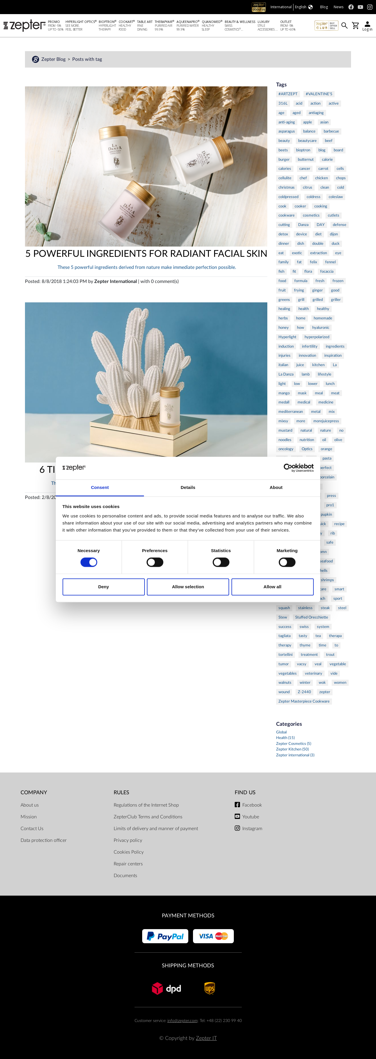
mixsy (283, 421)
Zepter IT (206, 1038)
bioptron (303, 150)
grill (301, 299)
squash (284, 608)
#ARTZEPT (288, 94)
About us (30, 805)
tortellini (285, 654)
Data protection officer (44, 840)
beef (329, 141)
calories (284, 168)
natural (306, 430)
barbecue (331, 131)
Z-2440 (304, 692)
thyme (305, 645)
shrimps (327, 580)
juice (300, 365)
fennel (330, 262)
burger (284, 159)
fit (294, 271)
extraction (318, 253)
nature (325, 430)
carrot (323, 168)
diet (318, 234)
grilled (318, 299)
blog (321, 150)
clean (324, 187)
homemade (323, 318)
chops (341, 178)
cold (340, 187)
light (282, 384)
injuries (284, 355)
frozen (338, 281)
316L (283, 103)
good (335, 290)
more (300, 421)
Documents (125, 875)
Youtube (250, 817)
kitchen (318, 365)
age (281, 113)
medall (283, 402)
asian (324, 122)
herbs (283, 318)
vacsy (301, 664)
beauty (284, 141)
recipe (339, 524)
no (341, 430)
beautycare (307, 141)
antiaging (316, 113)
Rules (121, 792)
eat (281, 253)
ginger (317, 290)
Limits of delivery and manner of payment (156, 828)
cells (340, 168)
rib (332, 533)
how (300, 327)
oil (324, 440)
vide (334, 673)
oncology (285, 449)
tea (318, 636)
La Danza (285, 374)
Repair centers (128, 864)
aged (297, 113)
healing (284, 309)
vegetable (338, 664)
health (303, 309)
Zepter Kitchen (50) (292, 749)
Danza (303, 225)
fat (299, 262)
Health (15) (285, 738)
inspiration (333, 355)
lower (313, 384)
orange (326, 449)
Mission (29, 817)
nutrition (307, 440)
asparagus (286, 131)
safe (329, 542)
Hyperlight (287, 337)
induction (286, 346)
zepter (324, 692)
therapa (335, 636)
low (297, 384)
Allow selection (188, 586)
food (282, 281)
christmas (286, 187)
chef (303, 178)
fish (281, 271)
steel (342, 608)
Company (34, 792)
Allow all (272, 586)
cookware (286, 215)
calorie (327, 159)
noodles (284, 440)
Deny (103, 586)
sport (337, 598)
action (315, 103)
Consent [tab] (100, 487)
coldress (313, 197)
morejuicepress (326, 421)
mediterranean (290, 411)
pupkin (326, 514)
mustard (285, 430)
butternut (306, 159)
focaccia (326, 271)
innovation (307, 355)
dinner (283, 243)
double (317, 243)
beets (283, 150)
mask (302, 393)
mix (332, 411)
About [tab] (276, 487)
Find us (245, 792)
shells (323, 570)
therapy (284, 645)
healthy (323, 309)
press (331, 495)
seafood (326, 561)
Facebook (252, 805)
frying (299, 290)
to (336, 645)
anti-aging (286, 122)
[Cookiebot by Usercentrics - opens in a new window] (288, 468)
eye (338, 253)
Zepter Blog (54, 59)
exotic (297, 253)
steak (325, 608)
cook (282, 206)
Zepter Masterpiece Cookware (304, 701)
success (284, 627)
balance (309, 131)
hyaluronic (320, 327)
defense (339, 225)
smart (339, 589)
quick (321, 524)
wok (322, 682)
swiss (304, 627)
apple (307, 122)
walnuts (284, 682)
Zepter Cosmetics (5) (293, 744)
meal (319, 393)
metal (315, 411)
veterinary (313, 673)
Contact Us (32, 828)
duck (336, 243)
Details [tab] (188, 487)
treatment (309, 654)
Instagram (252, 828)
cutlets (333, 215)
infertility (310, 346)
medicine (325, 402)
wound (284, 692)
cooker (300, 206)
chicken (321, 178)
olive (338, 440)
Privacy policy (128, 840)
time (322, 645)
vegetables (287, 673)
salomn (321, 552)
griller (336, 299)
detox (283, 234)
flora (308, 271)
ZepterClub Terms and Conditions (148, 817)
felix (313, 262)
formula (300, 281)
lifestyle (324, 374)
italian (283, 365)
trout (330, 654)
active (334, 103)
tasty (303, 636)
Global (281, 732)
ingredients (335, 346)
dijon (334, 234)
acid (299, 103)
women (340, 682)
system (323, 627)
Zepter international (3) (295, 755)
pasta (327, 458)
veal (318, 664)
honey (283, 327)
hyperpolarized (317, 337)
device (301, 234)
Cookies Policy (129, 852)
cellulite (284, 178)
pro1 (330, 505)
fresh (319, 281)
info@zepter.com (182, 1020)
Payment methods (188, 915)
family (283, 262)
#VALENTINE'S (319, 94)
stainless (305, 608)
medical (304, 402)
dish (300, 243)
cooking (320, 206)
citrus (307, 187)
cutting (284, 225)
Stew (282, 617)
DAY (321, 225)
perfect (325, 468)
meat (335, 393)
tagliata (284, 636)
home (301, 318)
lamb (306, 374)
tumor (283, 664)
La (335, 365)
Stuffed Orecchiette (311, 617)
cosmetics (311, 215)
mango (284, 393)
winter (305, 682)
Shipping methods (188, 965)
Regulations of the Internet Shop (146, 805)
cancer (304, 168)
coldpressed (288, 197)
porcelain (326, 477)
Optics (307, 449)
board (338, 150)
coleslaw (336, 197)
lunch (330, 384)
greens (284, 299)
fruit (282, 290)
